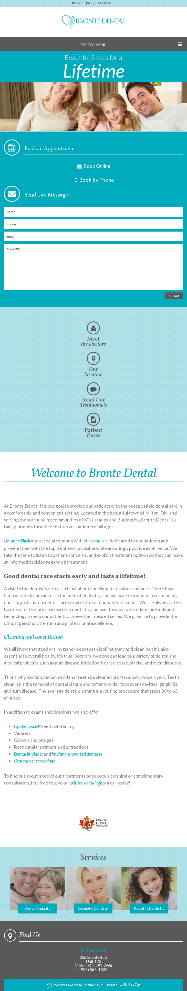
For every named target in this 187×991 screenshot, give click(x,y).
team (95, 541)
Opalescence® (27, 726)
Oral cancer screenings (34, 761)
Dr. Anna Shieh (17, 541)
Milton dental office (88, 783)
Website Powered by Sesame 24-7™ (75, 985)
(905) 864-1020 (98, 3)
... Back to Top (130, 985)
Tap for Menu (93, 44)
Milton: (78, 3)
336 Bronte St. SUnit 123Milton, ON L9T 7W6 (93, 958)
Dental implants (28, 754)
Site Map (111, 985)
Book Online (93, 166)
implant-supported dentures (77, 754)
